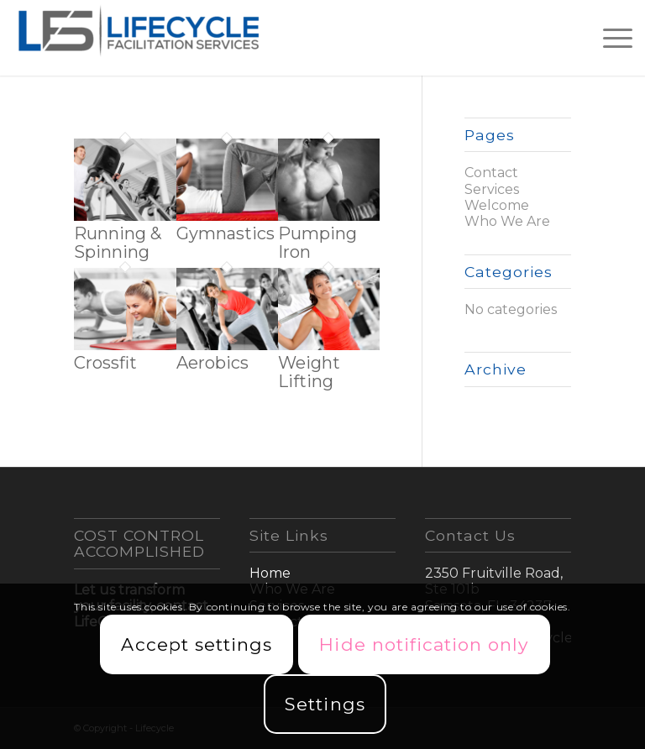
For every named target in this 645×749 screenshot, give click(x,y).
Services (491, 189)
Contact (491, 173)
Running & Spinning (117, 242)
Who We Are (507, 221)
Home (270, 573)
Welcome (496, 205)
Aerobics (212, 363)
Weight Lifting (309, 372)
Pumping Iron (317, 242)
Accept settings (196, 644)
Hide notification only (423, 644)
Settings (324, 704)
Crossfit (105, 363)
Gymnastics (225, 233)
